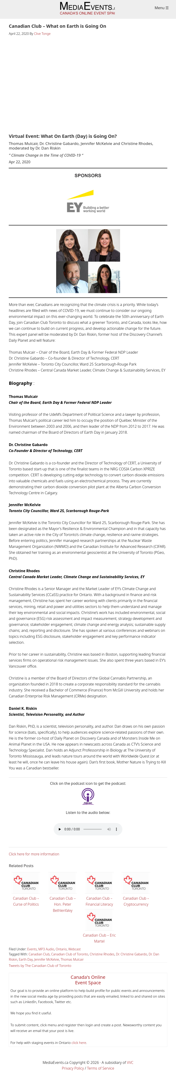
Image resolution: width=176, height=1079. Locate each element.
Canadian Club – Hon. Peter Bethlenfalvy (63, 891)
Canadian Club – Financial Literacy (99, 888)
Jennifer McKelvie (46, 959)
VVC (130, 1062)
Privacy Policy (73, 1068)
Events (32, 948)
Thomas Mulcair (72, 959)
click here (78, 1042)
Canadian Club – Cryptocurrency (136, 888)
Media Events (88, 9)
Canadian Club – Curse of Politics (26, 888)
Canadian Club (39, 954)
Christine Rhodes (102, 954)
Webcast (74, 948)
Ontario (61, 948)
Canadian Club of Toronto (69, 954)
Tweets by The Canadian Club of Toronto (40, 965)
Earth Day (26, 959)
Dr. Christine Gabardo (131, 954)
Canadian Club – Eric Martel (99, 925)
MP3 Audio (46, 948)
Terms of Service (100, 1068)
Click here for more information (35, 854)
